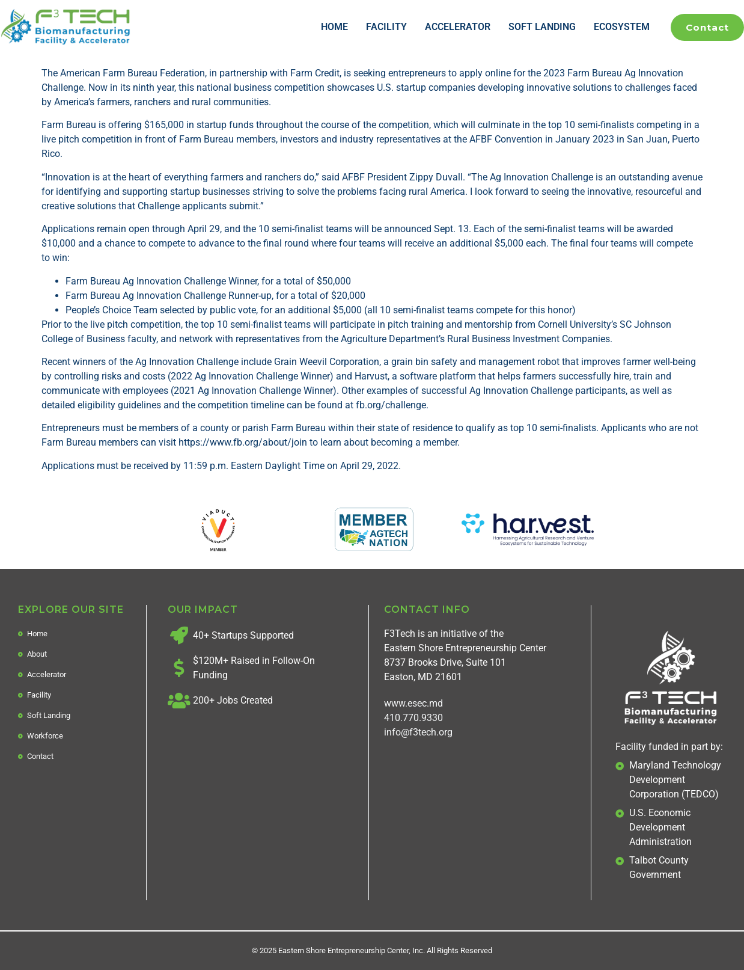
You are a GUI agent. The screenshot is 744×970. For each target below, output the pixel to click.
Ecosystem (622, 26)
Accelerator (457, 26)
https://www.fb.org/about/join (242, 442)
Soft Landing (542, 26)
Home (334, 26)
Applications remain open (95, 229)
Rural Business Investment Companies (528, 339)
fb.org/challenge (391, 405)
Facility (386, 26)
